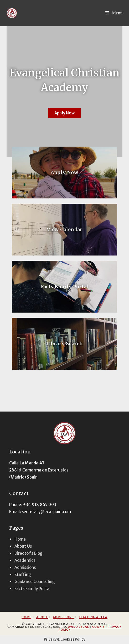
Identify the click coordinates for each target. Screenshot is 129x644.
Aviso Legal (78, 627)
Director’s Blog (28, 553)
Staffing (22, 574)
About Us (23, 546)
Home (20, 539)
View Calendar (64, 229)
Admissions (25, 567)
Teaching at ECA (93, 617)
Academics (24, 560)
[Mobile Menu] (113, 13)
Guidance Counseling (34, 581)
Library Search (64, 344)
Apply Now (64, 172)
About (42, 617)
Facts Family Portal (65, 287)
